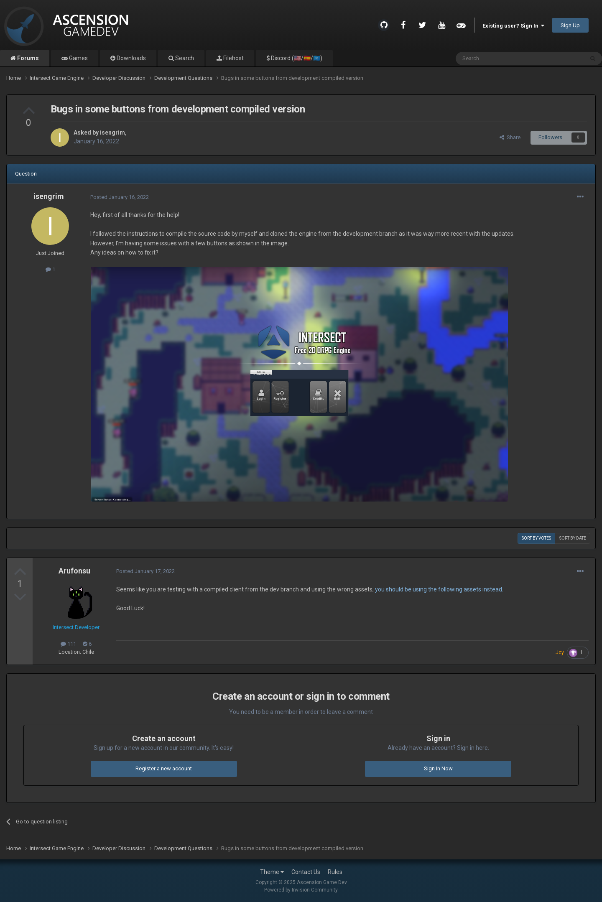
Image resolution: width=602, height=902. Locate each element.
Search (184, 58)
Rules (335, 872)
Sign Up (570, 25)
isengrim (112, 132)
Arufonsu (74, 570)
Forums (27, 58)
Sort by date (572, 538)
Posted (119, 197)
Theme (272, 872)
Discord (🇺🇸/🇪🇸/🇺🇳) (296, 58)
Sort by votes (536, 538)
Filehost (233, 58)
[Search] (500, 58)
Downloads (130, 58)
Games (78, 58)
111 (68, 644)
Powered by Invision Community (301, 890)
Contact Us (305, 872)
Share (510, 137)
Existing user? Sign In (513, 26)
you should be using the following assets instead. (439, 589)
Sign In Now (438, 768)
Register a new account (163, 768)
